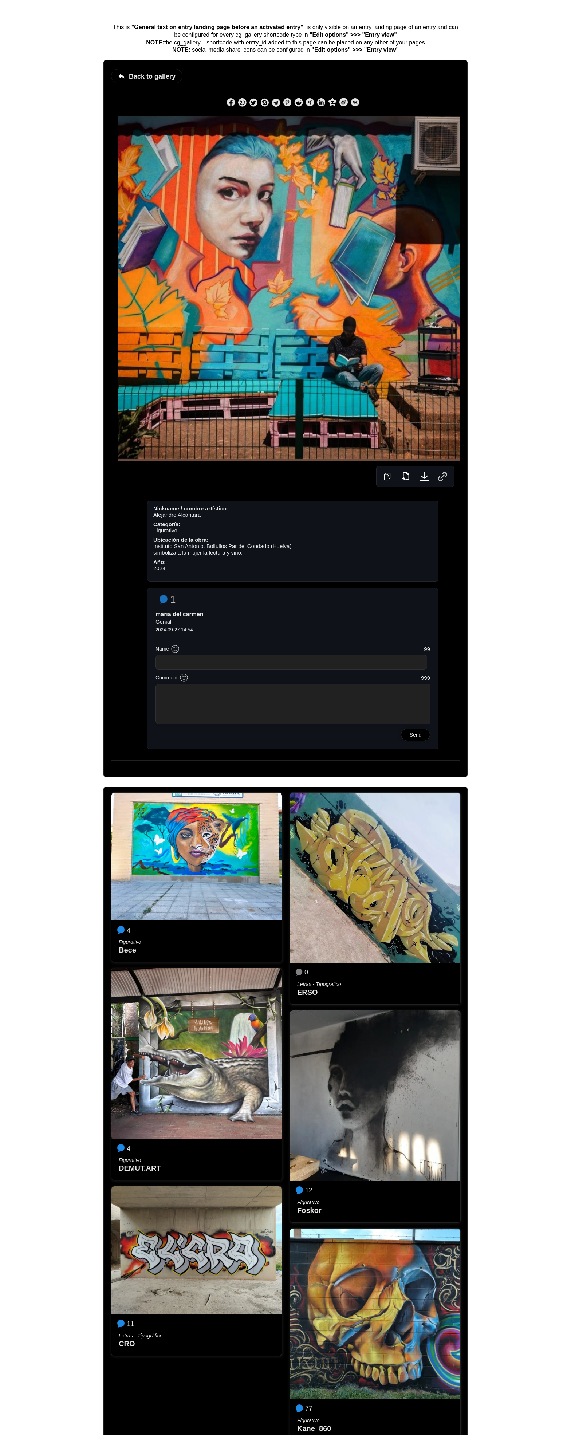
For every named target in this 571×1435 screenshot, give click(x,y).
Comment (166, 678)
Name (162, 649)
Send (416, 735)
